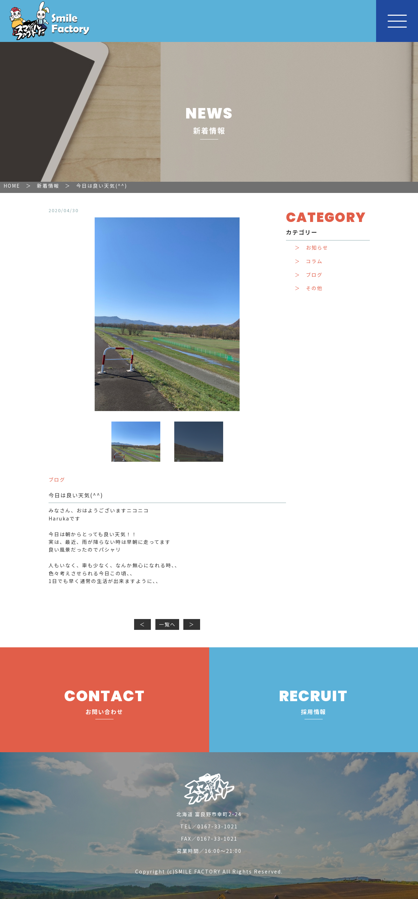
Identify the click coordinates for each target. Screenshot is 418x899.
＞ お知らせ (311, 248)
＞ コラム (309, 261)
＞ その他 (309, 288)
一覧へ (167, 624)
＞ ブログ (309, 275)
